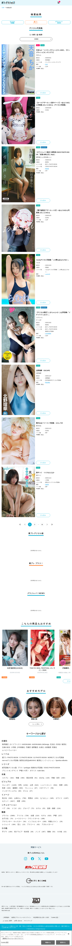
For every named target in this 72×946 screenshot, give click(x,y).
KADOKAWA (26, 744)
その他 (62, 832)
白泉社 (41, 747)
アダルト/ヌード (48, 824)
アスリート (34, 824)
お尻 (35, 785)
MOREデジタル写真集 (56, 757)
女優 (35, 815)
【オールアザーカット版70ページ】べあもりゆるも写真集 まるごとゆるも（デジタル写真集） (53, 104)
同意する (47, 942)
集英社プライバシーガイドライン (21, 917)
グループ (29, 808)
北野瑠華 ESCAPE (43, 370)
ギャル (28, 791)
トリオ (17, 808)
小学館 (13, 747)
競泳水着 (32, 778)
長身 (7, 788)
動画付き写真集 (37, 768)
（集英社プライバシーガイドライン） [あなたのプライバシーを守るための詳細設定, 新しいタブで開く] (13, 938)
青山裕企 (47, 382)
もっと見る (36, 724)
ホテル (41, 808)
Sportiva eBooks (61, 760)
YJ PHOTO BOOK (25, 757)
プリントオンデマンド (10, 770)
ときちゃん (39, 317)
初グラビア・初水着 (24, 832)
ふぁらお (47, 274)
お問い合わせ (18, 920)
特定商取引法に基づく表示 (41, 917)
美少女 (7, 798)
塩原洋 (47, 484)
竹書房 (28, 747)
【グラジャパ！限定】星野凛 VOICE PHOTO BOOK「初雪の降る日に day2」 (53, 153)
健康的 (18, 788)
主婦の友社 (6, 747)
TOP (3, 7)
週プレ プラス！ (35, 22)
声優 (58, 815)
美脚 (64, 785)
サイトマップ (28, 920)
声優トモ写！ (24, 770)
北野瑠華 (38, 373)
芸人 (21, 824)
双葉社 (54, 747)
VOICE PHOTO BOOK (52, 768)
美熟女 (33, 798)
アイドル (23, 815)
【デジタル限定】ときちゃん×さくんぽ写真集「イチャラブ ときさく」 (53, 314)
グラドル (9, 815)
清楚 (21, 801)
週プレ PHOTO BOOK (10, 757)
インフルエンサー (37, 821)
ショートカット (49, 785)
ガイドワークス (15, 744)
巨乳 (23, 785)
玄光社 (52, 744)
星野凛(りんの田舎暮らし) (43, 157)
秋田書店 (5, 744)
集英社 (64, 744)
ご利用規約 (6, 917)
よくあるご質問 (7, 920)
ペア (6, 808)
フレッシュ (31, 788)
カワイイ (63, 798)
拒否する (62, 942)
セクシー (9, 801)
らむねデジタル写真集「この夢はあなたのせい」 (53, 260)
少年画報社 (21, 747)
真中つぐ (38, 475)
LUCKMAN (48, 333)
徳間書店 (35, 747)
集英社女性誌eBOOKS (27, 760)
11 (42, 524)
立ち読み (43, 93)
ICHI (46, 64)
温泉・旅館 (54, 808)
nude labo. (41, 770)
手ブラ (7, 832)
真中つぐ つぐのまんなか (45, 472)
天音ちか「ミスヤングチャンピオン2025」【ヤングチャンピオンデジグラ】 (53, 51)
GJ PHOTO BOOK (40, 757)
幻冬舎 (58, 744)
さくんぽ (38, 320)
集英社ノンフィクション (46, 760)
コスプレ (8, 778)
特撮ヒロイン (56, 821)
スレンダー (10, 785)
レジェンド (9, 824)
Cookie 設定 (54, 917)
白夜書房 (48, 747)
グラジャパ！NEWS (59, 22)
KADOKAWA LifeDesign (40, 744)
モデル (46, 815)
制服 (21, 778)
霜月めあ (38, 425)
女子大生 (8, 818)
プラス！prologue (24, 768)
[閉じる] (68, 933)
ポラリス (33, 770)
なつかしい (47, 798)
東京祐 (47, 168)
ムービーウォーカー (9, 750)
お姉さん (20, 798)
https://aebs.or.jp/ (6, 910)
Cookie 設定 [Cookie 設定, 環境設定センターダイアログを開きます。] (4, 942)
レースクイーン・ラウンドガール (30, 818)
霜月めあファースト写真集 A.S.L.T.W (49, 423)
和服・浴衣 (58, 778)
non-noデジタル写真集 (10, 760)
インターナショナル (12, 791)
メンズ (41, 832)
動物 (51, 832)
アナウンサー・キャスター (14, 821)
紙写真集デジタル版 (9, 768)
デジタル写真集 (12, 22)
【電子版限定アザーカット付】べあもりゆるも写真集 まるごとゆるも (53, 211)
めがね (45, 778)
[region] (36, 938)
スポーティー (47, 788)
